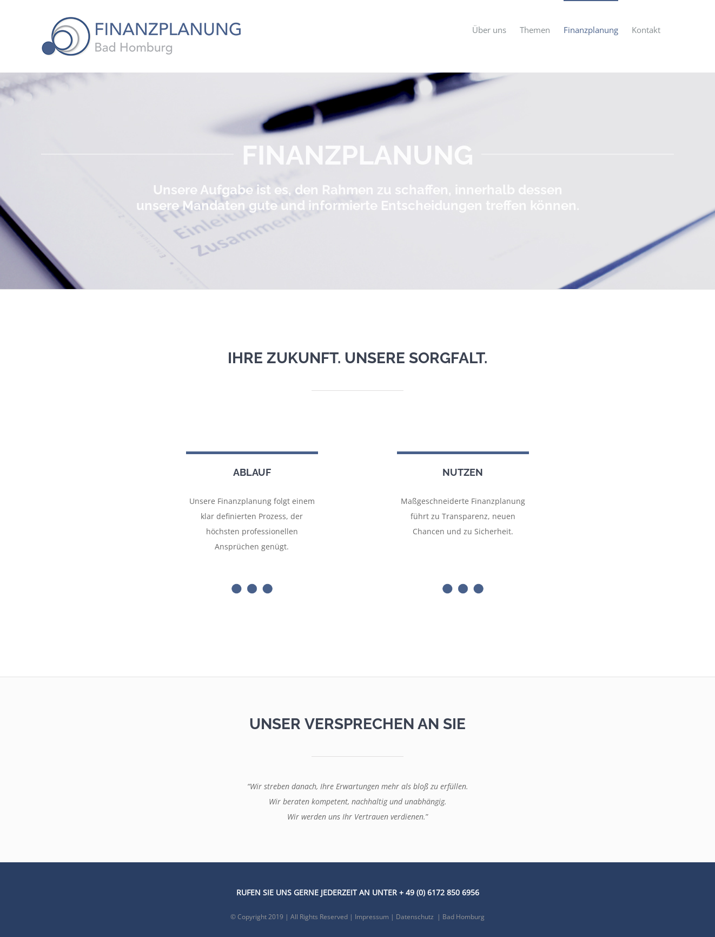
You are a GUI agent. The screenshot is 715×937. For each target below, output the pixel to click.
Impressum (372, 916)
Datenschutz (415, 916)
